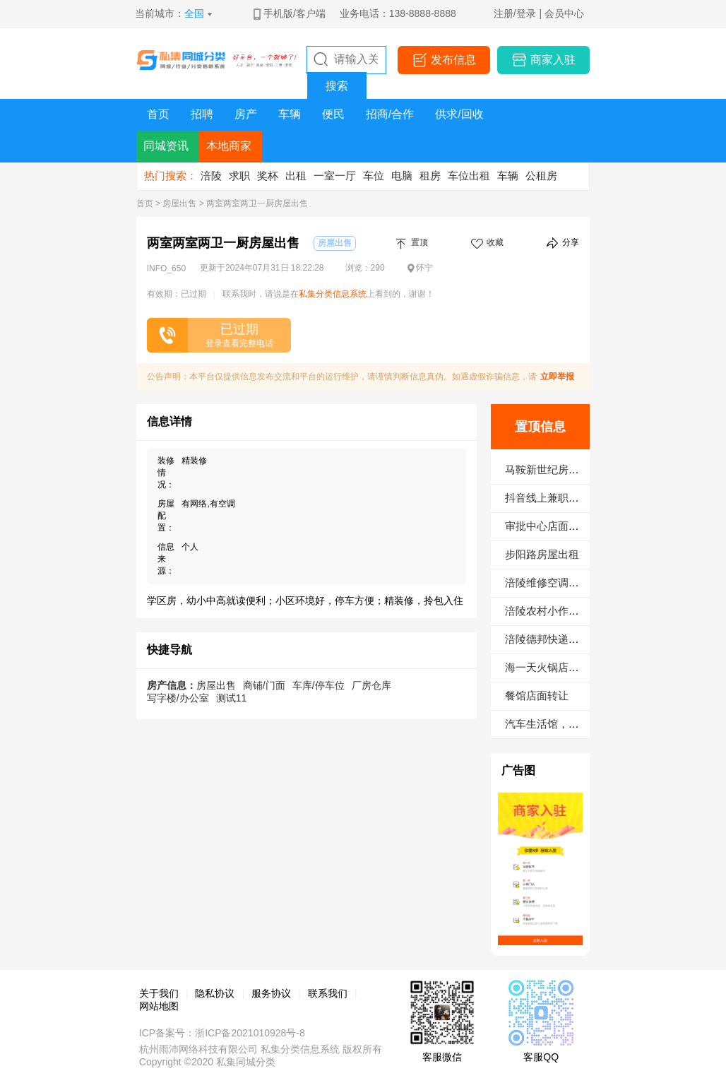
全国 (194, 13)
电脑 (401, 176)
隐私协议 (214, 993)
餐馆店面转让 (537, 696)
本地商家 (228, 146)
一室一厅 (335, 176)
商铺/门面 (264, 685)
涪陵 (211, 176)
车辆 (507, 176)
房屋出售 (179, 203)
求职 (239, 176)
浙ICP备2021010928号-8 (250, 1032)
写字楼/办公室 (178, 698)
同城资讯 (166, 146)
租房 (430, 176)
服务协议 (271, 993)
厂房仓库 (371, 685)
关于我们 (159, 993)
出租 (296, 176)
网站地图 (159, 1006)
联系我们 (327, 993)
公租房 (541, 176)
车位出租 (469, 176)
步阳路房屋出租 (542, 554)
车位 (373, 176)
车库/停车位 (318, 685)
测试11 (231, 698)
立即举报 (557, 376)
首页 (144, 203)
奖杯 (267, 176)
